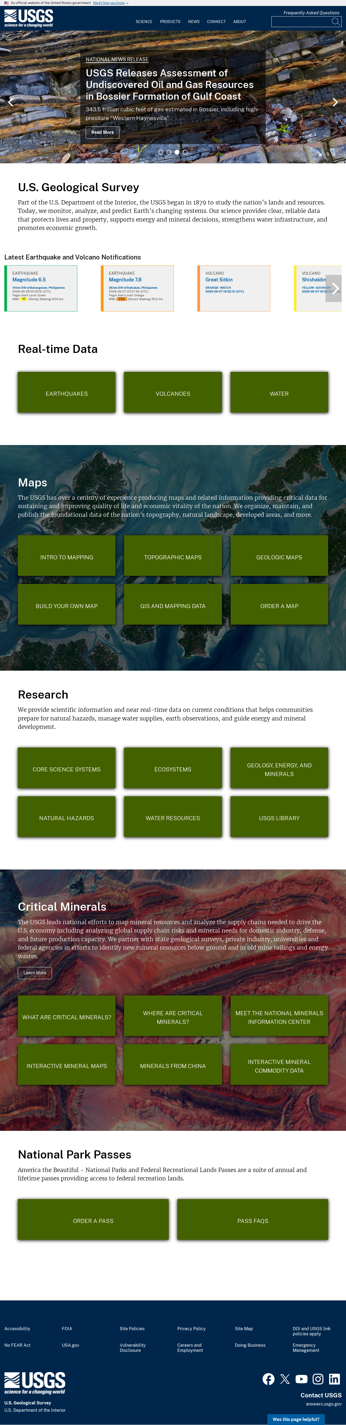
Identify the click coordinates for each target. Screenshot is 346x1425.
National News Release (117, 59)
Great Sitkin (219, 280)
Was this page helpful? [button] (296, 1419)
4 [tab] (185, 152)
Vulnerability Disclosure (133, 1348)
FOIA (67, 1328)
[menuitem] (144, 18)
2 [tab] (169, 152)
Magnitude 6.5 (29, 280)
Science (144, 22)
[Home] (28, 26)
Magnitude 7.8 (125, 280)
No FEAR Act (17, 1345)
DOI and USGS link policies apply (312, 1331)
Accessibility (17, 1328)
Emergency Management (306, 1348)
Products (170, 22)
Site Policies (132, 1328)
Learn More (35, 972)
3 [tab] (177, 152)
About (239, 22)
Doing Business (250, 1345)
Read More (102, 132)
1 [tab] (160, 152)
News (193, 22)
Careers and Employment (190, 1348)
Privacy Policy (191, 1328)
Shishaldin (314, 280)
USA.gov (70, 1345)
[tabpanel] (173, 97)
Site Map (244, 1328)
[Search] (336, 21)
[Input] (306, 21)
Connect (216, 22)
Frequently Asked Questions (312, 12)
